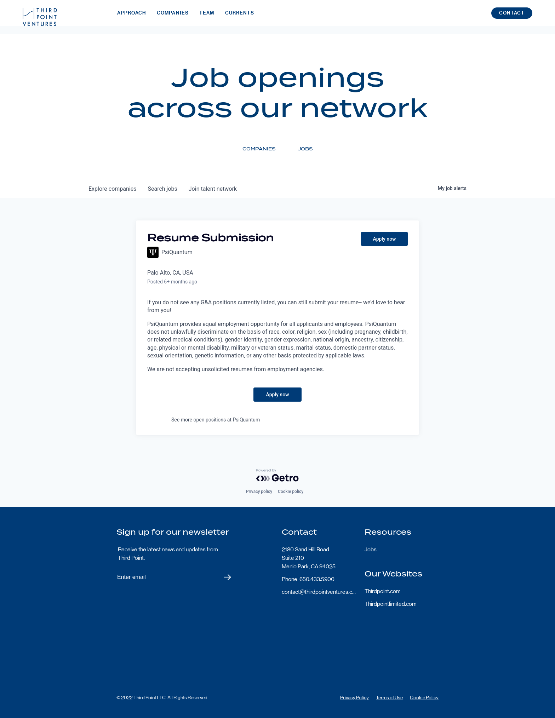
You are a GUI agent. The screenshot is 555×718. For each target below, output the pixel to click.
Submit (223, 577)
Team (206, 17)
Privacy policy (259, 491)
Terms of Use (389, 697)
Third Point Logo (40, 17)
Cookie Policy (424, 697)
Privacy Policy (354, 697)
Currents (239, 17)
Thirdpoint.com (383, 591)
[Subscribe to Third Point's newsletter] (174, 577)
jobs (162, 188)
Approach (131, 17)
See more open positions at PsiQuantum (215, 420)
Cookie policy (290, 491)
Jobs (371, 549)
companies (112, 188)
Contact (512, 17)
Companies (173, 17)
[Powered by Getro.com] (277, 475)
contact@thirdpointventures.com (319, 591)
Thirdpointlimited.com (391, 604)
